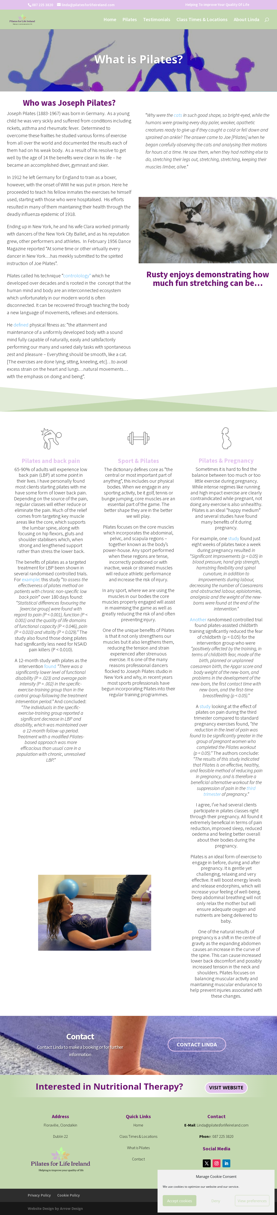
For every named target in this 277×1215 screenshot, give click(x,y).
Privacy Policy (39, 1195)
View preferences (252, 1200)
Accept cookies (179, 1200)
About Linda (246, 20)
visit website (226, 1087)
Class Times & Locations (202, 20)
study (233, 538)
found (50, 666)
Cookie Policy (68, 1195)
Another (198, 619)
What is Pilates (138, 1147)
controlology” (77, 275)
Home (109, 20)
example (30, 579)
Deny (215, 1200)
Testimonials (156, 20)
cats (178, 115)
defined (21, 325)
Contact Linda (197, 1044)
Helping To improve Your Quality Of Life (217, 5)
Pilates (129, 20)
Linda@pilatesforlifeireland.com (222, 1125)
